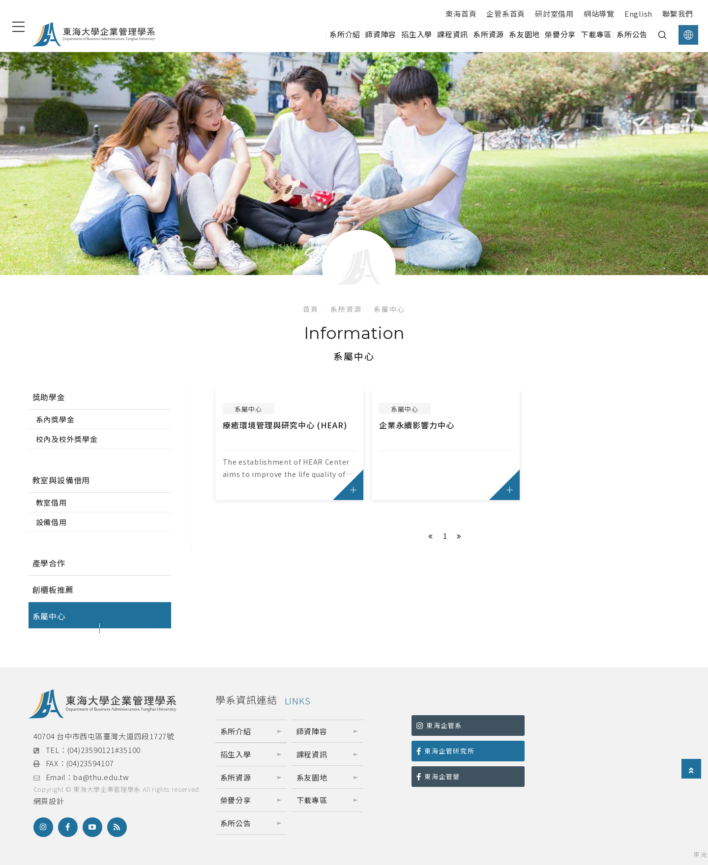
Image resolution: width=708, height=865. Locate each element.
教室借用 (51, 502)
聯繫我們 (677, 13)
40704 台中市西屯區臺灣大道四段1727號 (104, 736)
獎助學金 (48, 397)
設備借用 (51, 522)
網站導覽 (599, 13)
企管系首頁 (505, 13)
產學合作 (48, 563)
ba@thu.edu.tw (101, 777)
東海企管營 (438, 776)
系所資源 (346, 309)
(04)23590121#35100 (104, 749)
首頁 (311, 309)
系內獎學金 (55, 419)
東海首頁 (460, 13)
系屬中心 (389, 309)
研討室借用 (554, 13)
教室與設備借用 (61, 480)
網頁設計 (48, 801)
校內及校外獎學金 (67, 439)
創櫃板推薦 (53, 589)
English (638, 13)
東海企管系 (439, 725)
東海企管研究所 (445, 750)
